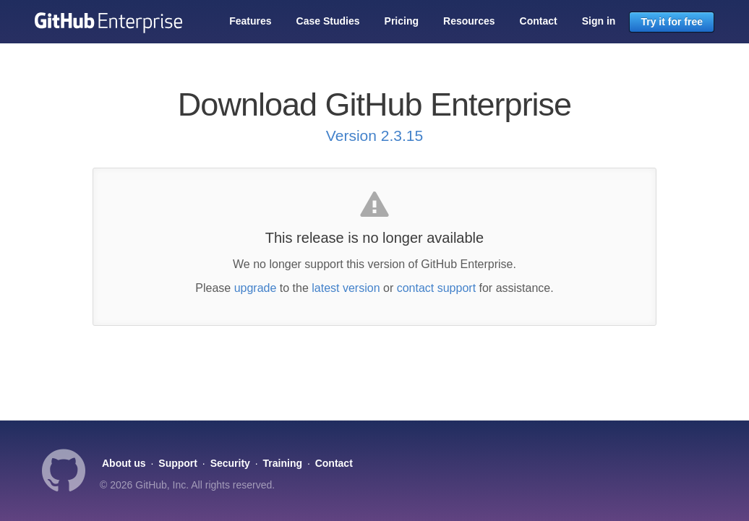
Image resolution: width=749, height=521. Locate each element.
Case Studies (328, 21)
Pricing (402, 21)
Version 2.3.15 (374, 135)
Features (250, 21)
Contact (538, 21)
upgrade (255, 288)
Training (282, 463)
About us (124, 463)
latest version (346, 288)
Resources (469, 21)
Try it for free (672, 21)
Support (177, 463)
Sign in (599, 21)
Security (230, 463)
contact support (436, 288)
